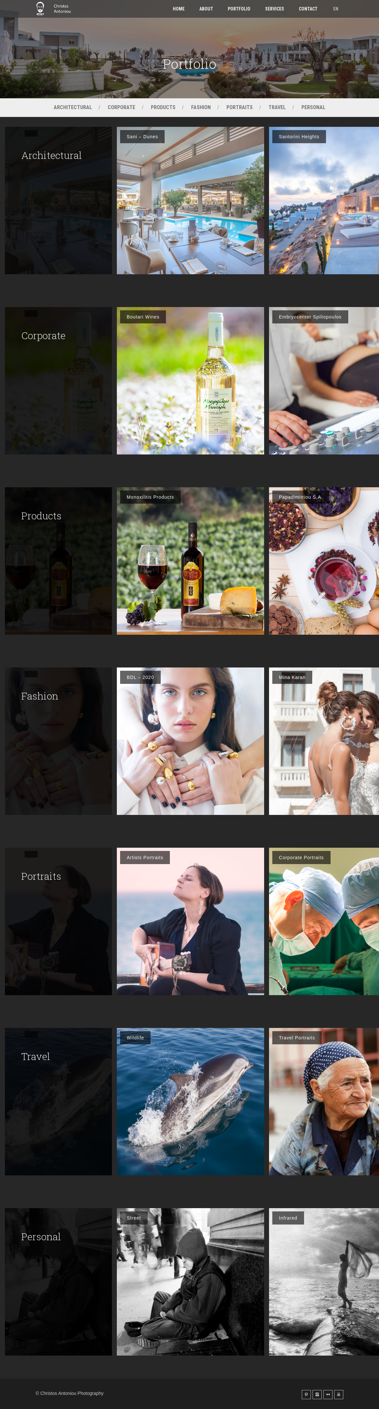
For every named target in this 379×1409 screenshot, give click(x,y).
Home (179, 8)
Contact (308, 8)
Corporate (121, 107)
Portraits (239, 107)
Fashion (201, 107)
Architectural (73, 107)
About (206, 8)
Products (163, 107)
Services (274, 8)
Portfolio (239, 8)
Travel (277, 107)
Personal (313, 107)
